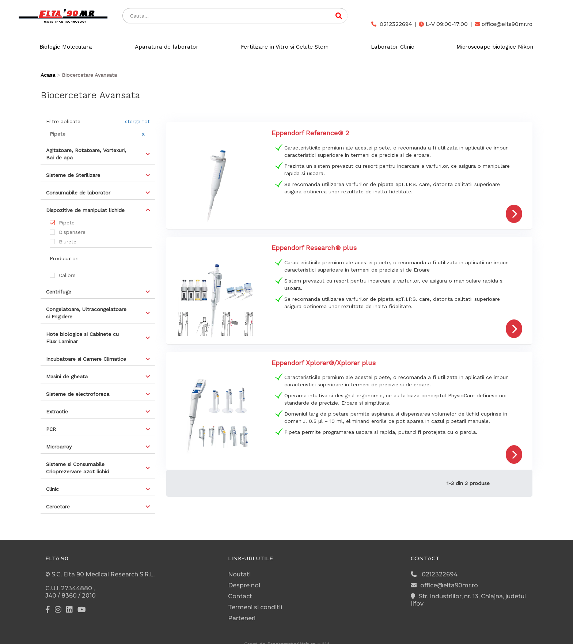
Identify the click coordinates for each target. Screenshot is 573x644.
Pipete (67, 223)
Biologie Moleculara (65, 46)
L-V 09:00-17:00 (443, 24)
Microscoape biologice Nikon (494, 46)
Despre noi (244, 585)
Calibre (67, 275)
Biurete (67, 242)
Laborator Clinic (392, 46)
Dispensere (72, 232)
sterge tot (137, 121)
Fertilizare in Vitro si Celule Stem (285, 46)
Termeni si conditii (255, 607)
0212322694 (391, 24)
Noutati (239, 574)
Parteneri (241, 618)
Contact (240, 596)
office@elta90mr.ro (503, 24)
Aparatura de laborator (166, 46)
